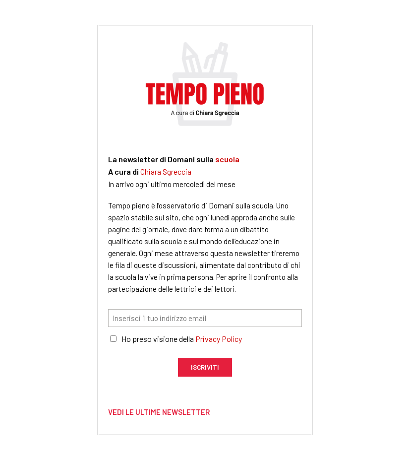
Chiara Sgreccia (165, 171)
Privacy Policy (218, 338)
